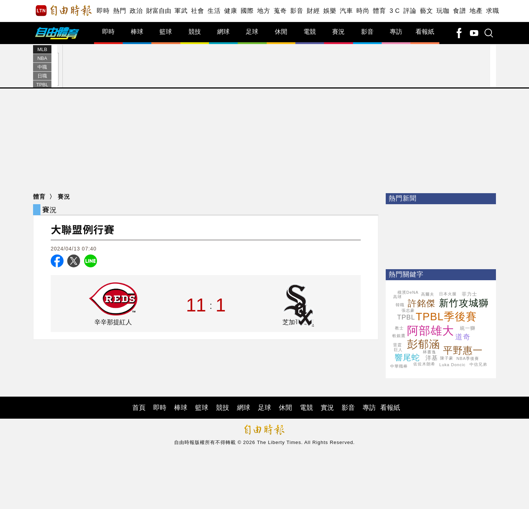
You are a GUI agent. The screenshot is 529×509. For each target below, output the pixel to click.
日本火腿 (448, 294)
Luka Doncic (452, 364)
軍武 (180, 10)
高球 (397, 297)
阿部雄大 (430, 330)
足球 (252, 31)
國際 (247, 10)
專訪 (396, 31)
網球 (223, 31)
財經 (313, 10)
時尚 (362, 10)
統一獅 (467, 328)
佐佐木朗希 (424, 364)
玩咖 (442, 10)
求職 (492, 10)
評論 (409, 10)
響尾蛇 (407, 357)
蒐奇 (280, 10)
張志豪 (408, 310)
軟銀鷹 (399, 335)
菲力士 (469, 294)
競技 (194, 31)
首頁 (138, 407)
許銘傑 (421, 303)
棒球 (137, 31)
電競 (309, 31)
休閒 (281, 31)
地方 (263, 10)
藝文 (426, 10)
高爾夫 (427, 294)
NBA (42, 58)
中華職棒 (399, 366)
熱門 (119, 10)
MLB (42, 49)
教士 (399, 328)
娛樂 (329, 10)
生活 (214, 10)
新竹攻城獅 (464, 302)
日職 (42, 76)
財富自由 (158, 10)
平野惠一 (463, 350)
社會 (197, 10)
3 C (394, 10)
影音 (296, 10)
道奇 (463, 337)
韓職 (400, 305)
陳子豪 (446, 358)
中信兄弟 (478, 364)
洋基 (431, 358)
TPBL (42, 84)
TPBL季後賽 (446, 316)
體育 (379, 10)
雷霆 (397, 345)
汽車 (346, 10)
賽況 (338, 31)
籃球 (165, 31)
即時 (103, 10)
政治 (136, 10)
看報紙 (424, 31)
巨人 (398, 349)
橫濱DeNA (407, 292)
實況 (327, 407)
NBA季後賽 (468, 358)
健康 (230, 10)
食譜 (459, 10)
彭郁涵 (423, 344)
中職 (42, 67)
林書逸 (429, 352)
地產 (475, 10)
